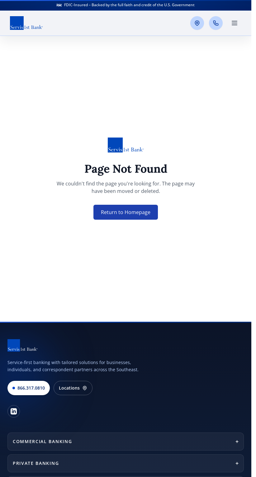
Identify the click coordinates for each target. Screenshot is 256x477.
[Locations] (197, 23)
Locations (73, 388)
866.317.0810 (28, 388)
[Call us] (216, 23)
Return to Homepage (125, 212)
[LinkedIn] (13, 411)
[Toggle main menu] (234, 23)
